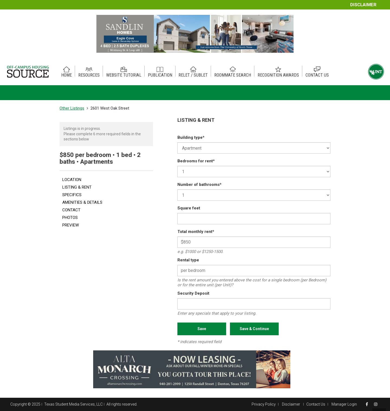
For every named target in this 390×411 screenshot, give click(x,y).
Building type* (190, 137)
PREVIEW (70, 225)
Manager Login (344, 404)
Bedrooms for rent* (196, 161)
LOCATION (71, 179)
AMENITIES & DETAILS (82, 202)
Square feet (188, 208)
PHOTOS (70, 217)
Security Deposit (193, 293)
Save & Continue (254, 329)
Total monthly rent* (195, 231)
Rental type (188, 260)
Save (201, 329)
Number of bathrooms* (199, 184)
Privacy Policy (264, 404)
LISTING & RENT (77, 187)
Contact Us (315, 404)
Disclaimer (363, 4)
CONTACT (71, 210)
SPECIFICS (72, 194)
